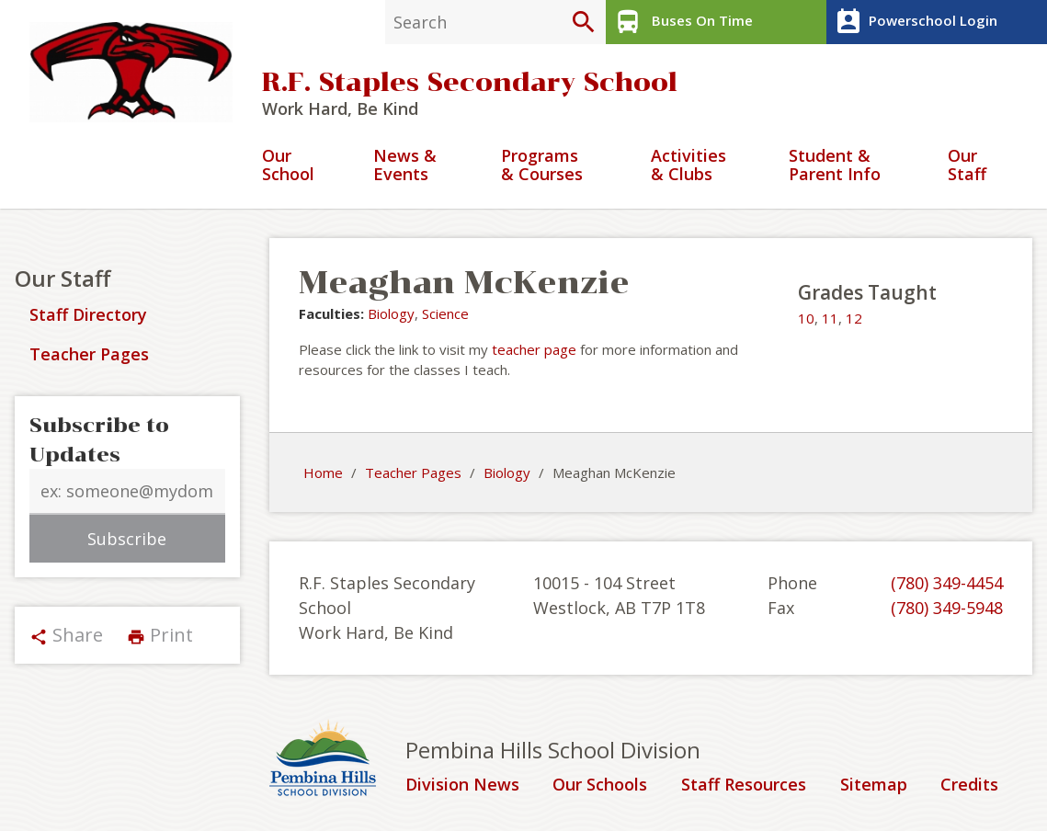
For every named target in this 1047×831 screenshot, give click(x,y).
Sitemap (873, 785)
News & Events (405, 166)
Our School (288, 166)
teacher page (534, 349)
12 (854, 318)
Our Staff (967, 166)
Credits (969, 785)
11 (830, 318)
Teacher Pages (89, 354)
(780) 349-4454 (947, 583)
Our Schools (599, 785)
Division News (462, 785)
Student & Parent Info (835, 166)
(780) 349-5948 (947, 608)
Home (323, 472)
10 (806, 318)
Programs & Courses (542, 166)
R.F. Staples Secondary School (469, 82)
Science (445, 313)
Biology (391, 313)
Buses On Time (681, 22)
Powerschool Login (914, 22)
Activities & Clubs (688, 166)
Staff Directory (88, 314)
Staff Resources (743, 785)
